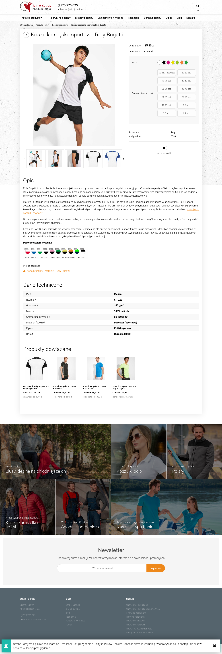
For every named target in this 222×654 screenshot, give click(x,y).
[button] (164, 135)
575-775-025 (29, 615)
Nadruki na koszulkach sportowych (143, 608)
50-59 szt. (176, 83)
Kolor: (134, 62)
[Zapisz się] (155, 568)
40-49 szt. (190, 83)
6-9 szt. (163, 99)
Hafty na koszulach (135, 616)
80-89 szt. (176, 74)
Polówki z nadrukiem (136, 612)
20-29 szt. (176, 91)
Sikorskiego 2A (27, 604)
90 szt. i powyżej (163, 74)
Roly (173, 118)
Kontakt (69, 624)
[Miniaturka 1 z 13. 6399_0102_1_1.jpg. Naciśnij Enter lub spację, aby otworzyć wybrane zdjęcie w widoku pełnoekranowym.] (35, 158)
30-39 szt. (163, 91)
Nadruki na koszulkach (137, 604)
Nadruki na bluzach (135, 620)
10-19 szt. (190, 91)
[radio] (159, 62)
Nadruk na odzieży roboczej (139, 628)
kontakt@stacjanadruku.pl (36, 619)
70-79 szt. (190, 74)
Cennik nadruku (73, 604)
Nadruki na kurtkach (136, 624)
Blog (68, 612)
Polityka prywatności (76, 620)
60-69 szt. (163, 83)
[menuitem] (33, 18)
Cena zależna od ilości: (142, 86)
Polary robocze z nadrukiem (139, 632)
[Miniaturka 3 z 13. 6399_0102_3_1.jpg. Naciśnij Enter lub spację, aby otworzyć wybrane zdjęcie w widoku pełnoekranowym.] (74, 158)
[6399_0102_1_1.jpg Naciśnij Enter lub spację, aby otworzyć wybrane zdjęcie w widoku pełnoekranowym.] (74, 95)
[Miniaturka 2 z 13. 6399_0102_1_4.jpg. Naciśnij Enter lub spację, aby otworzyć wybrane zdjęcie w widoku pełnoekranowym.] (54, 158)
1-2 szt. (189, 99)
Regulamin (71, 616)
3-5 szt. (176, 99)
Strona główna (73, 608)
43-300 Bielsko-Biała (30, 608)
